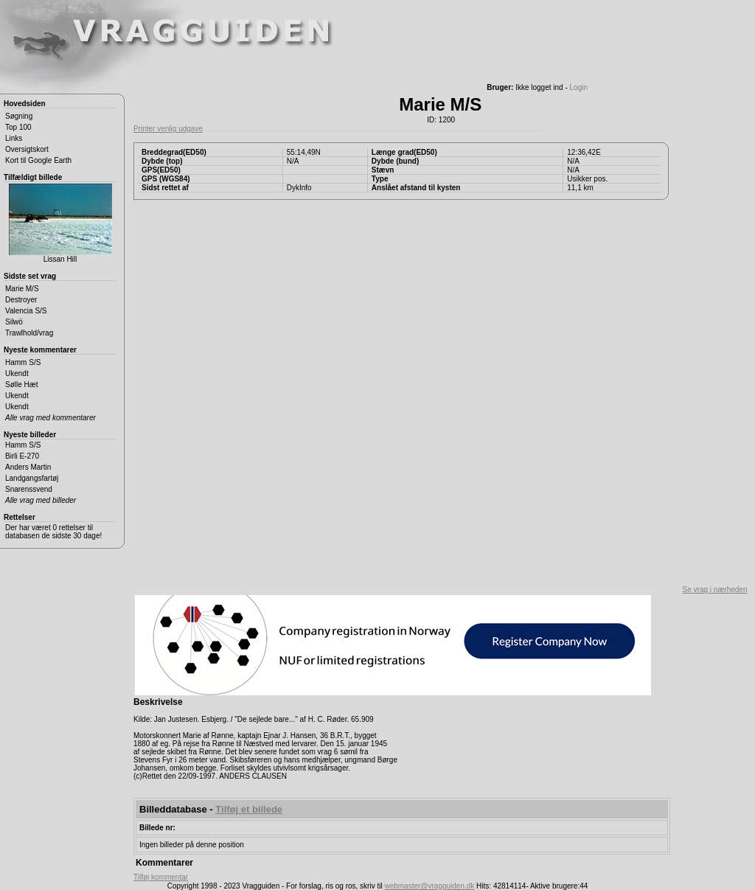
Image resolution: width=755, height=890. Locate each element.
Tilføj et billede (248, 809)
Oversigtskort (27, 149)
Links (13, 138)
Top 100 (18, 127)
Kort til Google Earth (38, 160)
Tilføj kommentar (160, 877)
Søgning (18, 116)
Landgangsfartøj (31, 478)
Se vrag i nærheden (715, 589)
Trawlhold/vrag (29, 333)
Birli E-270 (22, 456)
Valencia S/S (26, 311)
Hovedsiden (25, 104)
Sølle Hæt (21, 384)
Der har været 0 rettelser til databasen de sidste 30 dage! (53, 532)
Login (579, 87)
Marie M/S (22, 289)
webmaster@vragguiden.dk (429, 886)
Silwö (14, 322)
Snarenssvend (28, 489)
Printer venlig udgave (168, 129)
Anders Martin (28, 467)
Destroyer (21, 300)
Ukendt (17, 373)
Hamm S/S (23, 362)
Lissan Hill (60, 223)
